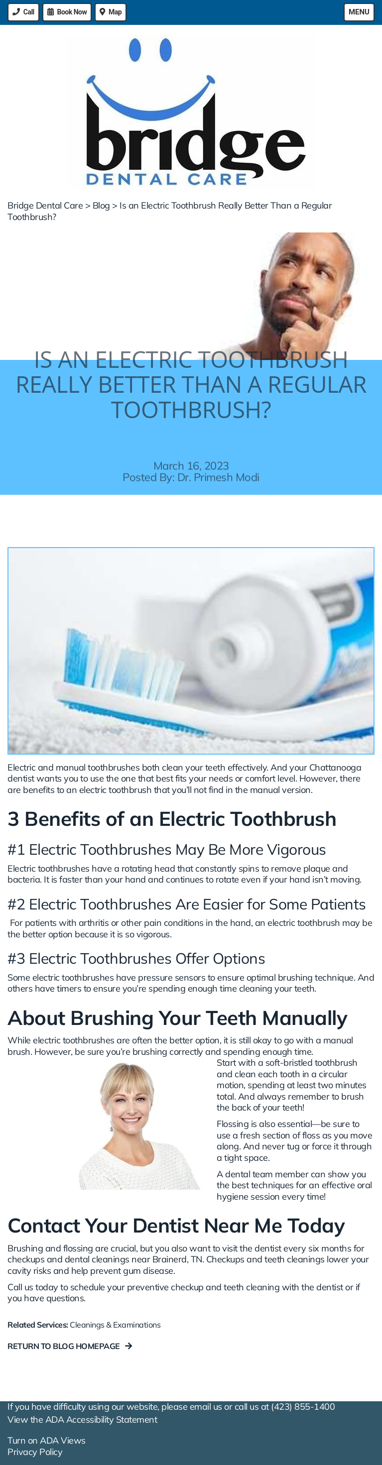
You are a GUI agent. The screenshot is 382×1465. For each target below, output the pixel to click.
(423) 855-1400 (303, 1406)
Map (115, 12)
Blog (101, 205)
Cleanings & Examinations (115, 1325)
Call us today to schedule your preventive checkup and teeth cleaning (143, 1287)
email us (206, 1406)
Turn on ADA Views (46, 1440)
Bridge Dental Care (45, 205)
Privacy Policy (34, 1452)
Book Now (72, 12)
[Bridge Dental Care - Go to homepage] (191, 112)
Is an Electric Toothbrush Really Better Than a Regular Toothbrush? (169, 211)
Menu (359, 11)
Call (28, 12)
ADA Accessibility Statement (101, 1419)
